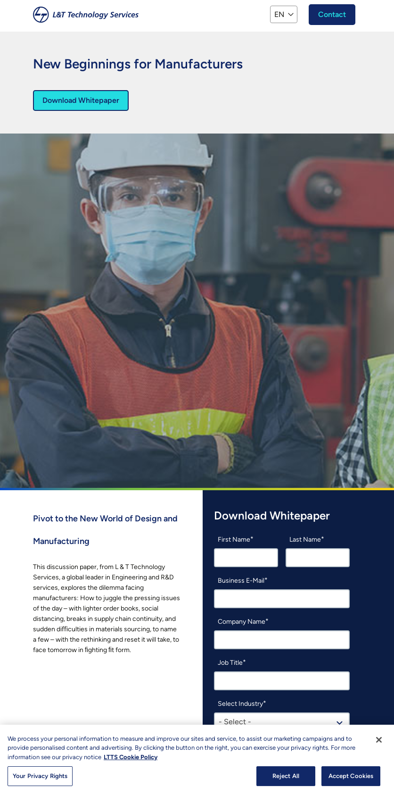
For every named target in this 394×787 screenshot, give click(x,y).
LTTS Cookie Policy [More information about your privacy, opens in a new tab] (130, 760)
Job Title (230, 663)
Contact (332, 14)
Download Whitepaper (80, 100)
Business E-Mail (241, 581)
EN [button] (279, 14)
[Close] (379, 743)
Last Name (305, 540)
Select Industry (240, 704)
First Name (234, 540)
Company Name (241, 622)
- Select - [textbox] (235, 721)
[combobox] (282, 721)
